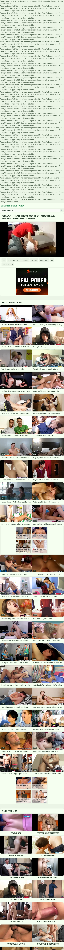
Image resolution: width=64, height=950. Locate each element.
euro (19, 260)
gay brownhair (8, 264)
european (11, 260)
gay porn (34, 260)
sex (52, 260)
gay (4, 260)
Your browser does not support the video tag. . (32, 239)
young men (44, 260)
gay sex (25, 260)
